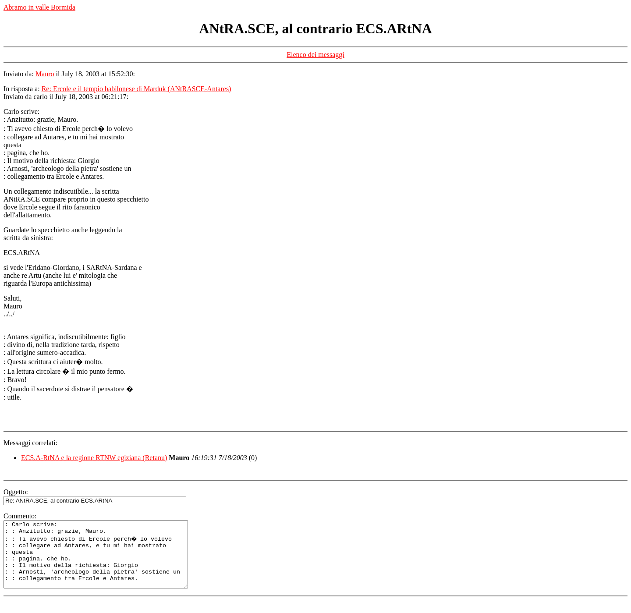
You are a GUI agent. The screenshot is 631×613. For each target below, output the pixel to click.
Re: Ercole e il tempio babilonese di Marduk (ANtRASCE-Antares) (136, 88)
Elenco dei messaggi (315, 54)
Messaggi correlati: (30, 442)
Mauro (44, 74)
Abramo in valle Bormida (39, 7)
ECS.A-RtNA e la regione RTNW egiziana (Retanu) (94, 457)
